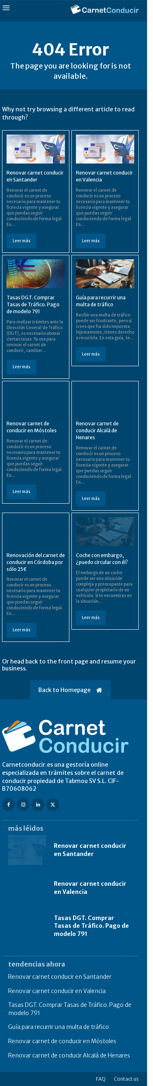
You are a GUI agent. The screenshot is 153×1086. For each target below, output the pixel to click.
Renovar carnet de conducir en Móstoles (62, 1041)
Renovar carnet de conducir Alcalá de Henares (97, 430)
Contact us (126, 1079)
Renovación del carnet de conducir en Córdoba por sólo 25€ (36, 562)
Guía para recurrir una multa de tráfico (101, 300)
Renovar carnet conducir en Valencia (57, 991)
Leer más (21, 240)
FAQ (101, 1079)
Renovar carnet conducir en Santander (35, 176)
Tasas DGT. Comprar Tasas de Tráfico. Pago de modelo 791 (33, 304)
